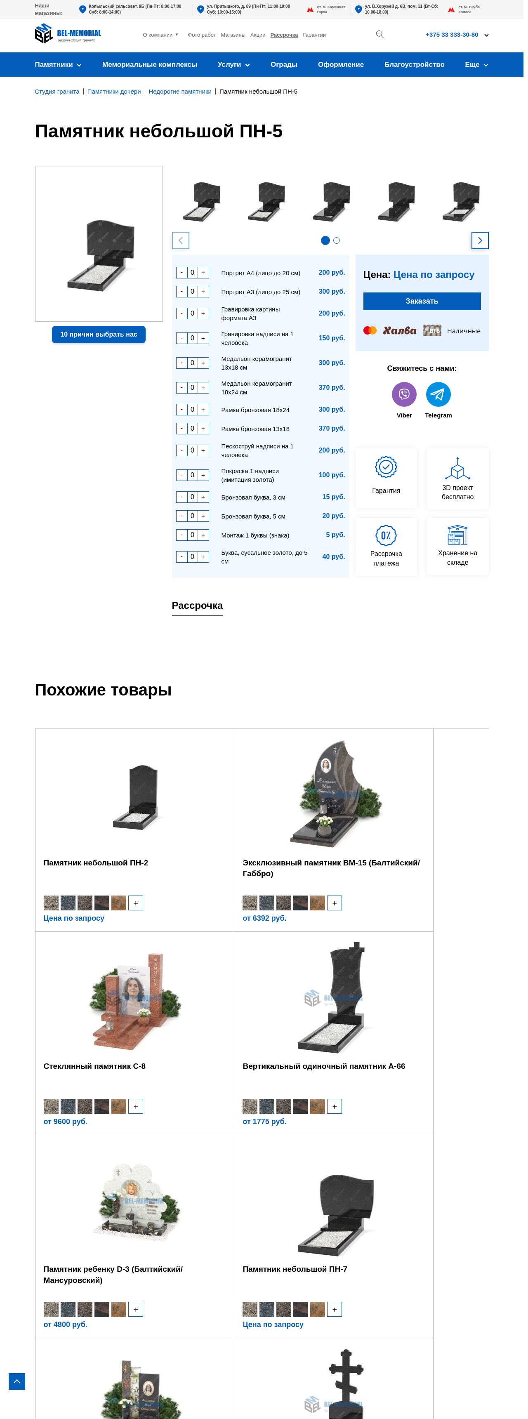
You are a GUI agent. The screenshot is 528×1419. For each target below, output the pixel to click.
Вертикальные (58, 1145)
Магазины (233, 35)
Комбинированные (65, 1221)
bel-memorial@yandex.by (441, 1190)
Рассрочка (284, 35)
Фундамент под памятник (183, 1179)
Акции (257, 35)
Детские (48, 1196)
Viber (404, 405)
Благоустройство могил (180, 1217)
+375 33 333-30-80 (452, 34)
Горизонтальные (62, 1158)
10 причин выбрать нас (98, 334)
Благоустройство (414, 64)
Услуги (234, 64)
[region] (264, 709)
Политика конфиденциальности (437, 1401)
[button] (325, 240)
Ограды (284, 64)
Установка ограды (171, 1204)
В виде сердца (58, 1183)
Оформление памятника (182, 1145)
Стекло (47, 1208)
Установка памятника (177, 1191)
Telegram (438, 405)
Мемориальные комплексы (149, 64)
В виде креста (58, 1170)
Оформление (341, 64)
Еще (477, 64)
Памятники (58, 64)
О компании (158, 35)
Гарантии (314, 35)
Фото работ (202, 35)
